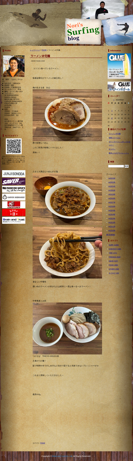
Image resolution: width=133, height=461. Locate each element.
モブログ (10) (114, 273)
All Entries (110, 234)
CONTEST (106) (115, 249)
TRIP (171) (113, 253)
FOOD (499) (113, 265)
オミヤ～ (112, 149)
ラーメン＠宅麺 (115, 134)
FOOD (44, 50)
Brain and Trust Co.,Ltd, (62, 456)
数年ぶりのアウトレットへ (119, 153)
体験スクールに (115, 138)
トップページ (35, 50)
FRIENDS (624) (115, 257)
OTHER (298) (114, 269)
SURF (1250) (114, 245)
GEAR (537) (113, 261)
